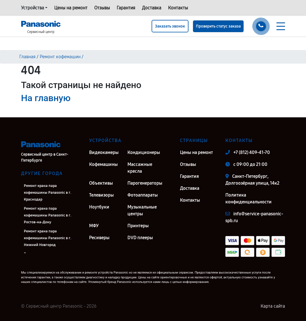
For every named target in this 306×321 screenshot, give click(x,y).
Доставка (151, 8)
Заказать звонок (170, 26)
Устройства (32, 8)
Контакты (178, 8)
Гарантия (126, 8)
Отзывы (102, 8)
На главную (45, 98)
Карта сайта (273, 306)
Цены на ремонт (70, 8)
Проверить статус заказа (218, 26)
